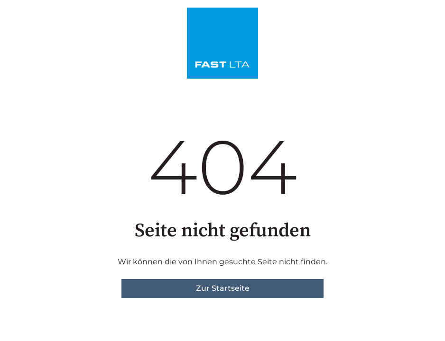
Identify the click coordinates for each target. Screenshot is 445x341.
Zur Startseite (223, 288)
